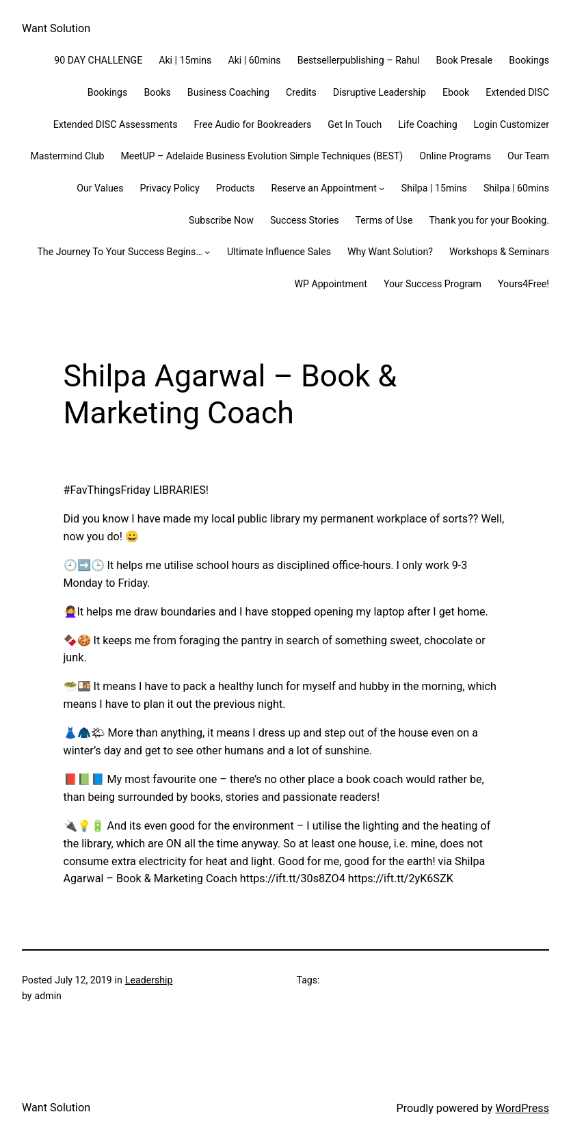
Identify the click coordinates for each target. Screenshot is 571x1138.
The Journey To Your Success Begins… (119, 251)
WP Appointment (330, 283)
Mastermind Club (68, 155)
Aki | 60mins (254, 60)
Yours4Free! (523, 283)
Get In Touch (355, 124)
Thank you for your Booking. (489, 220)
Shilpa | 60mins (516, 188)
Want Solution (56, 28)
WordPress (522, 1108)
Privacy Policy (170, 188)
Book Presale (464, 60)
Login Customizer (511, 124)
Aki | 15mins (185, 60)
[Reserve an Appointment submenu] (381, 188)
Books (157, 92)
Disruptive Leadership (379, 92)
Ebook (455, 92)
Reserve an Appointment (324, 188)
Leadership (149, 980)
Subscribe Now (221, 220)
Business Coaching (228, 92)
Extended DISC (517, 92)
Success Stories (304, 220)
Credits (301, 92)
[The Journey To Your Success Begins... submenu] (207, 251)
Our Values (100, 188)
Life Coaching (427, 124)
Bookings (529, 60)
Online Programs (455, 155)
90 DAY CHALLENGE (98, 60)
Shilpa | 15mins (434, 188)
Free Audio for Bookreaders (253, 124)
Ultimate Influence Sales (279, 251)
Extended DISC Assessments (115, 124)
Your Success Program (432, 283)
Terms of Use (384, 220)
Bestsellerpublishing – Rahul (358, 60)
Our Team (528, 155)
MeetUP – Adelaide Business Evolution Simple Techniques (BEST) (261, 155)
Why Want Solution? (390, 251)
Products (235, 188)
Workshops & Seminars (499, 251)
